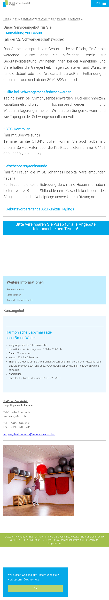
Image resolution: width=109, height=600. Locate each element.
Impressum (54, 543)
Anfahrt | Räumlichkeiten (20, 300)
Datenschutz (91, 540)
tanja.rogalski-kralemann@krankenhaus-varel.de (29, 434)
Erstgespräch (14, 295)
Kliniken (7, 19)
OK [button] (35, 588)
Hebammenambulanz (69, 19)
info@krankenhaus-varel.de (68, 540)
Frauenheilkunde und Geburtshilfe (34, 19)
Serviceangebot (15, 289)
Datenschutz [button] (31, 579)
